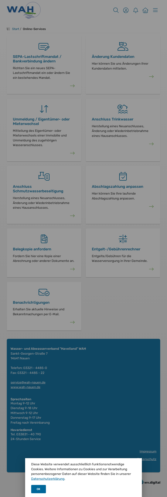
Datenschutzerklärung (47, 479)
